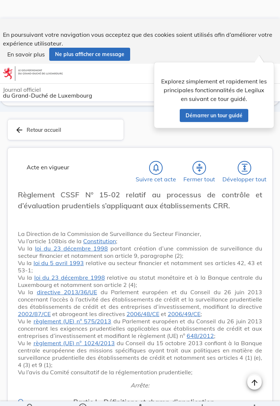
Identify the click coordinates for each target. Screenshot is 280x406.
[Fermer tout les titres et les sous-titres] (199, 168)
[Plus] (254, 394)
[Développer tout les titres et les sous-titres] (245, 168)
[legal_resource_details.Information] (82, 394)
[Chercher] (30, 394)
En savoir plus (26, 35)
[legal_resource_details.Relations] (140, 394)
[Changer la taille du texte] (254, 203)
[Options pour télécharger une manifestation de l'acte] (202, 394)
